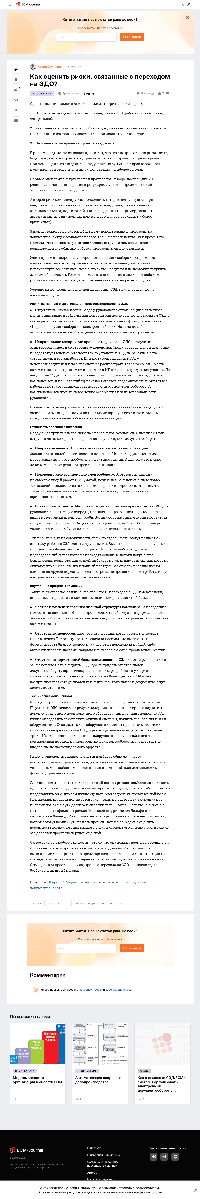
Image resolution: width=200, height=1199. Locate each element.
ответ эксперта (58, 903)
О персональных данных (103, 1154)
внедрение (117, 903)
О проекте (94, 1147)
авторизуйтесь (89, 989)
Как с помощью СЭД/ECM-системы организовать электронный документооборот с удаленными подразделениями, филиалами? (161, 1090)
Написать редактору (101, 1179)
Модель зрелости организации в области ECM (37, 1080)
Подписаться (132, 36)
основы (37, 903)
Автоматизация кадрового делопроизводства (98, 1080)
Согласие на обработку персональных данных (102, 1163)
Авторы (92, 1172)
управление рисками (90, 903)
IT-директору (41, 93)
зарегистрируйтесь (119, 989)
